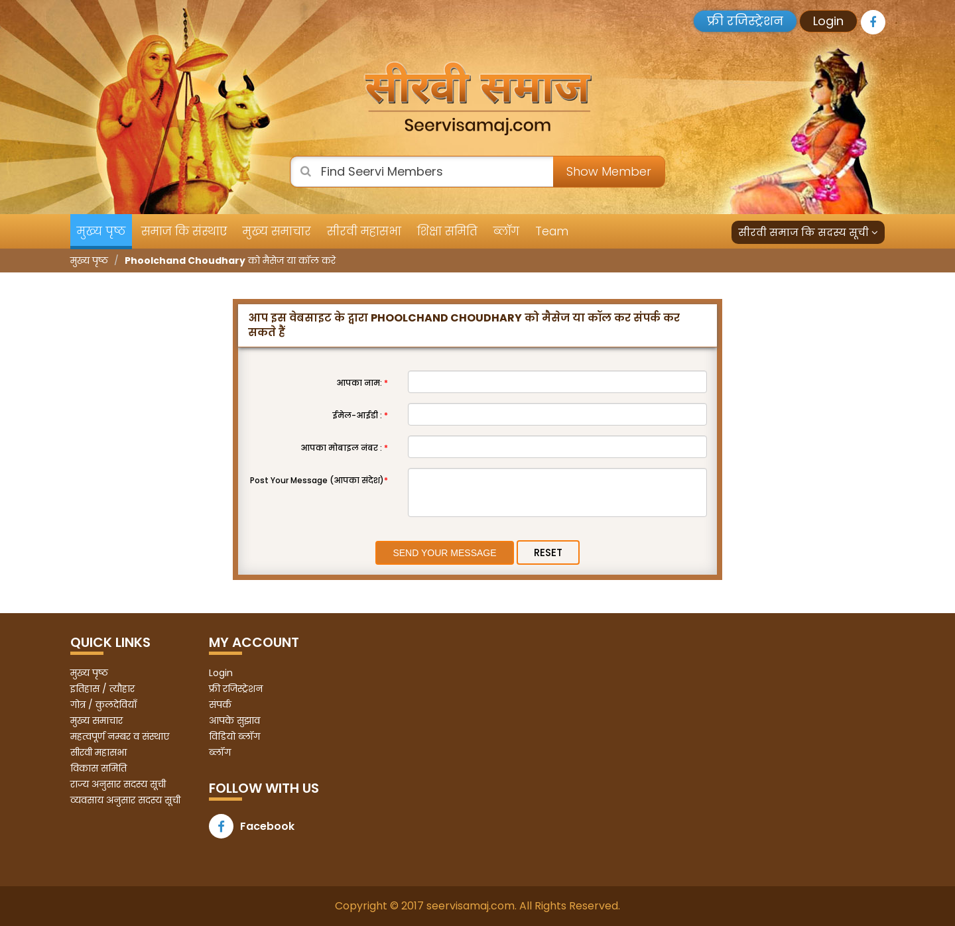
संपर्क (220, 704)
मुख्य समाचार (277, 231)
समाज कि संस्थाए (184, 231)
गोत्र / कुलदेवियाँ (103, 704)
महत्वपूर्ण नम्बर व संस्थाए (119, 736)
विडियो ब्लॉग (234, 736)
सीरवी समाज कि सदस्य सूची (808, 232)
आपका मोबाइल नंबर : (344, 447)
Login (828, 21)
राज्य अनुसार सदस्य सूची (118, 784)
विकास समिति (98, 768)
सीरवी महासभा (364, 231)
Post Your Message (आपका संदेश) (319, 480)
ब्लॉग (506, 231)
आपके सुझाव (234, 720)
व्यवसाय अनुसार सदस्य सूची (125, 800)
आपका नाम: (362, 382)
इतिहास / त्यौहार (102, 688)
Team (551, 231)
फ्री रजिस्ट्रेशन (745, 21)
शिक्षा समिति (447, 231)
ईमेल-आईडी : (360, 415)
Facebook (251, 826)
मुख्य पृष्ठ (101, 231)
